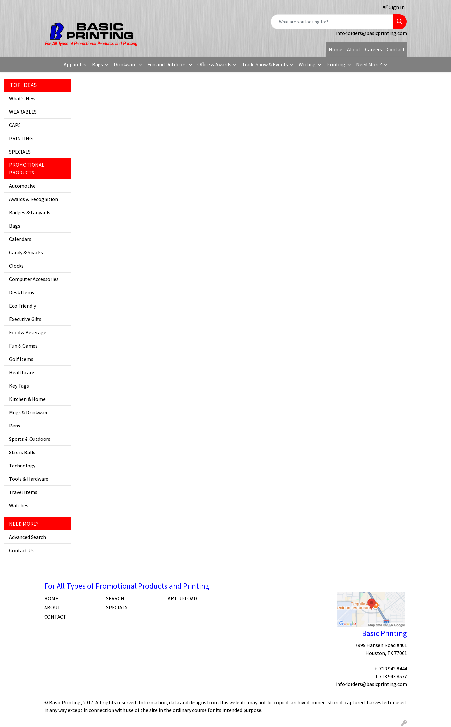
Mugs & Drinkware (29, 412)
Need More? (369, 64)
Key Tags (19, 385)
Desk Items (21, 292)
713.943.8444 (393, 668)
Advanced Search (27, 537)
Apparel (72, 64)
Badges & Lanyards (29, 212)
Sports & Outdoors (29, 439)
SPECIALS (20, 151)
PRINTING (21, 138)
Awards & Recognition (33, 199)
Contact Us (21, 550)
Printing (335, 64)
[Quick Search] (332, 21)
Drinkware (125, 64)
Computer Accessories (34, 279)
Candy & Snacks (26, 252)
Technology (22, 465)
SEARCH (115, 598)
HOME (51, 598)
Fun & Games (23, 345)
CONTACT (55, 616)
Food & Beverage (27, 332)
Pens (14, 425)
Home (335, 49)
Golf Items (21, 359)
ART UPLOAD (182, 598)
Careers (373, 49)
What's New (22, 98)
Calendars (20, 239)
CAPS (15, 125)
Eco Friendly (22, 305)
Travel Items (23, 492)
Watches (18, 505)
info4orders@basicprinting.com (371, 33)
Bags (97, 64)
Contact (396, 49)
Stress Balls (22, 452)
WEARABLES (23, 111)
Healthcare (21, 372)
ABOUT (52, 607)
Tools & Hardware (28, 479)
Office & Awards (214, 64)
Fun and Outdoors (167, 64)
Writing (307, 64)
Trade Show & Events (265, 64)
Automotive (22, 186)
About (354, 49)
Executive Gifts (25, 319)
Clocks (16, 265)
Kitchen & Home (27, 399)
